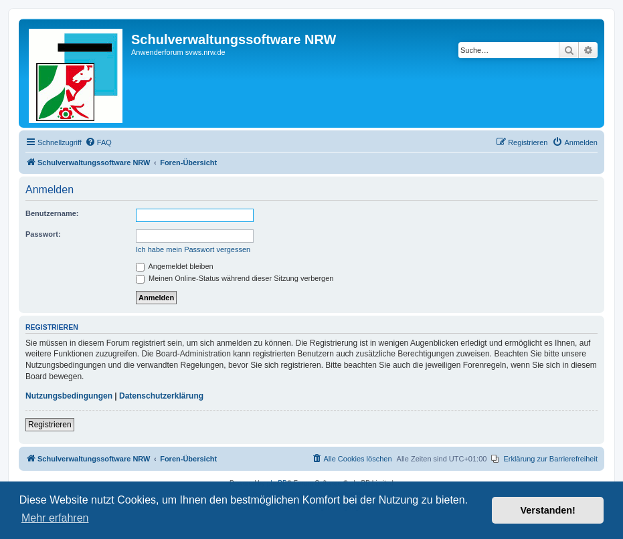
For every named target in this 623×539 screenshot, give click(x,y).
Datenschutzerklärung (161, 396)
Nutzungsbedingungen (68, 396)
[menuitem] (98, 142)
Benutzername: (51, 213)
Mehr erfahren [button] (55, 518)
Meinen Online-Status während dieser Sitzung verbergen (234, 278)
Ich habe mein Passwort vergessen (193, 249)
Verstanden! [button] (548, 510)
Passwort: (43, 234)
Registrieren (50, 424)
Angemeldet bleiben (174, 266)
